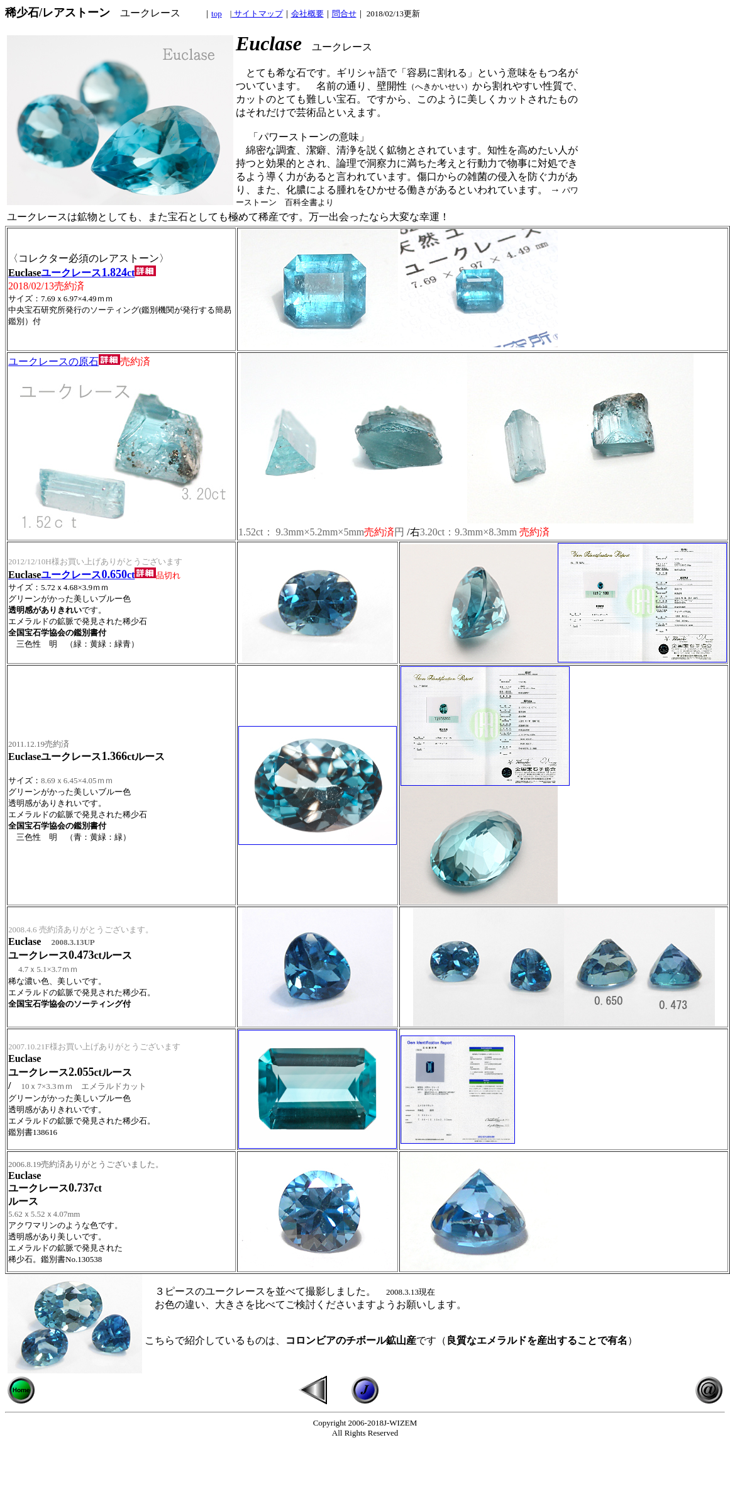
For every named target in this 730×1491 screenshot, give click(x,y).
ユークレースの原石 (64, 361)
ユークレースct (82, 272)
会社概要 (307, 13)
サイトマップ (256, 13)
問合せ (344, 13)
